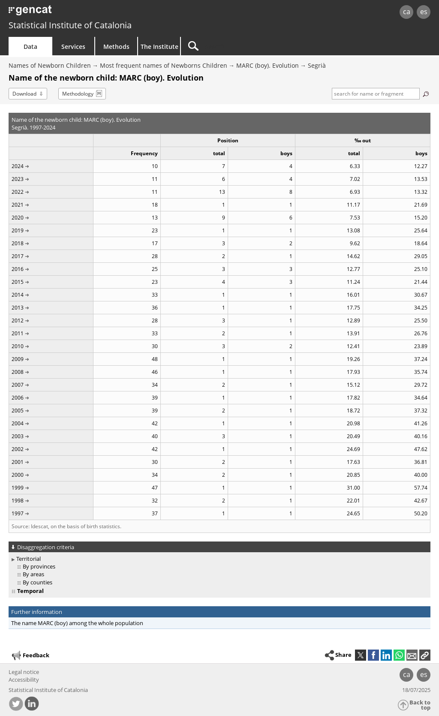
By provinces (39, 566)
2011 (18, 333)
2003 (18, 436)
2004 (18, 423)
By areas (33, 574)
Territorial (28, 559)
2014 (18, 294)
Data (30, 46)
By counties (37, 582)
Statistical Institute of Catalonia (70, 25)
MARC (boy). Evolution (267, 65)
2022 (18, 192)
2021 (18, 204)
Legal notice (24, 672)
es (423, 11)
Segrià (317, 65)
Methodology (77, 93)
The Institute (159, 46)
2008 (18, 372)
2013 (18, 307)
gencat (93, 12)
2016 (18, 269)
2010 (18, 346)
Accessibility (24, 679)
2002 (18, 449)
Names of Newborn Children (50, 65)
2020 (18, 217)
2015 (18, 282)
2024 (18, 166)
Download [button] (24, 93)
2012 (18, 320)
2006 (18, 397)
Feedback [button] (30, 655)
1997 (18, 513)
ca (406, 11)
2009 (18, 359)
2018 (18, 243)
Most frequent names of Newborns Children (163, 65)
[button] (424, 655)
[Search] (254, 46)
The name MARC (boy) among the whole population (77, 623)
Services (73, 46)
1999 (18, 487)
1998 (18, 500)
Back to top (419, 705)
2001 (18, 462)
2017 (18, 256)
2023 (18, 179)
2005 (18, 410)
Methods (116, 46)
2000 (18, 474)
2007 (18, 384)
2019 (18, 230)
